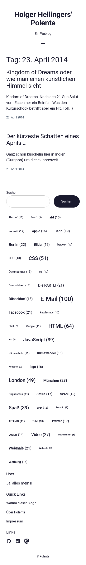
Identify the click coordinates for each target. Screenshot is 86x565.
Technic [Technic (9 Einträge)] (62, 407)
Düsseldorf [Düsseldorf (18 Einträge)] (21, 299)
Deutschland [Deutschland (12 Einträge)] (19, 285)
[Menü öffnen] (43, 42)
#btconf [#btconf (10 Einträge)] (16, 217)
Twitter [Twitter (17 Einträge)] (60, 421)
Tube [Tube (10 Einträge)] (38, 421)
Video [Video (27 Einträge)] (40, 434)
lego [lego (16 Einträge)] (36, 367)
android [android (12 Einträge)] (16, 231)
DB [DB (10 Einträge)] (43, 271)
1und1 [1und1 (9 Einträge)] (36, 217)
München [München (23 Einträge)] (55, 380)
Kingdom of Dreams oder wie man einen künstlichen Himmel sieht (40, 79)
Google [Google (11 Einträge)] (33, 326)
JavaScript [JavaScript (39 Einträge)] (38, 340)
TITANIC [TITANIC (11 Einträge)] (17, 421)
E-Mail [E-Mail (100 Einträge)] (56, 299)
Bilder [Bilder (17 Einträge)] (42, 245)
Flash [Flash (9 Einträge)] (14, 326)
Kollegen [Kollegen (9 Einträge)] (15, 366)
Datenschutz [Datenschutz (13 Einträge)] (20, 272)
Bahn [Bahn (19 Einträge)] (62, 231)
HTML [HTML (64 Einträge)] (61, 326)
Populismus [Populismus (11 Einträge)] (19, 394)
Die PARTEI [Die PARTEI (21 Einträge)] (51, 285)
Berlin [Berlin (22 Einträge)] (17, 244)
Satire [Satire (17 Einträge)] (44, 394)
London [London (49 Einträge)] (22, 380)
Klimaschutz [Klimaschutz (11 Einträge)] (19, 353)
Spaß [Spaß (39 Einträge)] (19, 407)
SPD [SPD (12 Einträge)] (42, 407)
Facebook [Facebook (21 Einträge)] (20, 312)
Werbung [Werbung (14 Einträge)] (18, 462)
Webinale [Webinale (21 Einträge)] (20, 448)
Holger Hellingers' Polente (43, 18)
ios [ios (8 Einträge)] (12, 339)
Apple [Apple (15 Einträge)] (39, 231)
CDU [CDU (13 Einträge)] (15, 258)
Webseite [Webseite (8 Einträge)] (45, 448)
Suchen (11, 193)
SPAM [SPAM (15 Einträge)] (67, 394)
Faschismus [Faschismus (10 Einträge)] (49, 312)
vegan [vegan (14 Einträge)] (16, 435)
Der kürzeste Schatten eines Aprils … (42, 139)
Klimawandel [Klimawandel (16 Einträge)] (50, 353)
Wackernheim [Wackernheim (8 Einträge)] (66, 434)
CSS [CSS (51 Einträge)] (38, 258)
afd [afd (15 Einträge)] (55, 217)
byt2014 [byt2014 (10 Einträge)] (64, 244)
